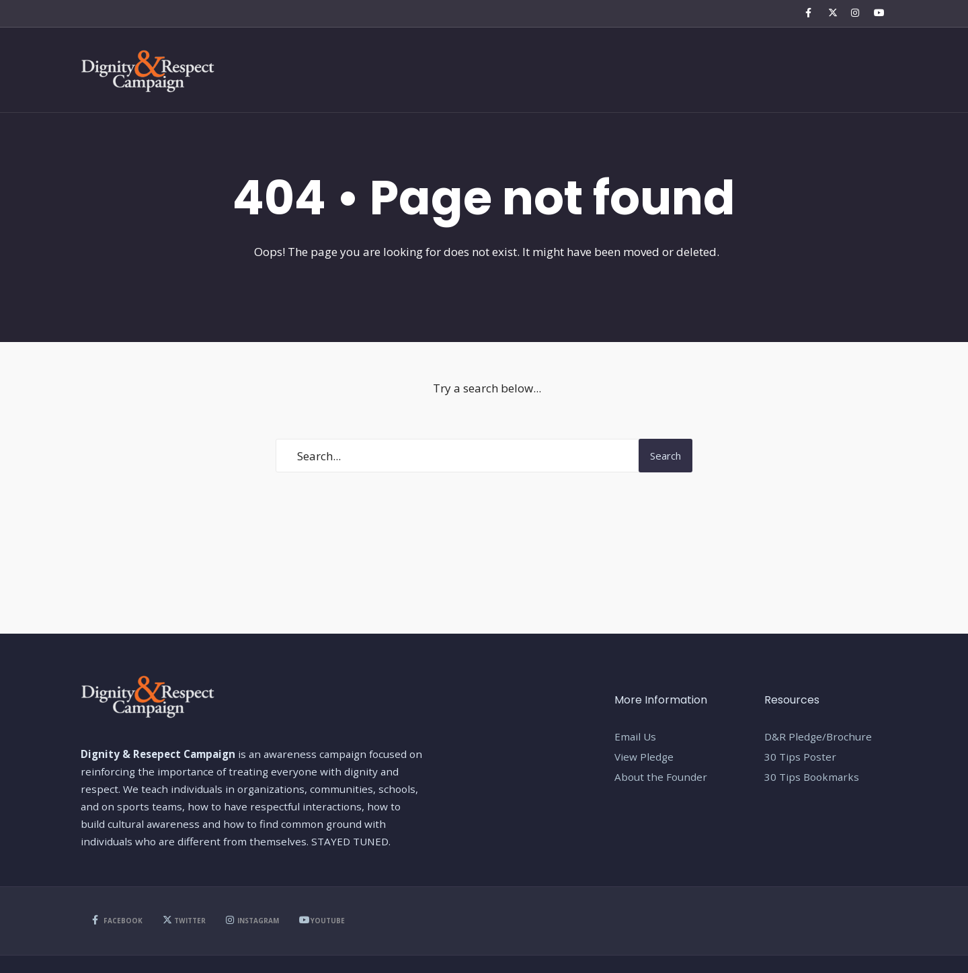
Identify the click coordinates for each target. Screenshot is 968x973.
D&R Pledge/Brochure (818, 736)
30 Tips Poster (800, 756)
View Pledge (644, 756)
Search (665, 455)
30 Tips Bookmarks (811, 777)
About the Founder (660, 777)
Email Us (635, 736)
